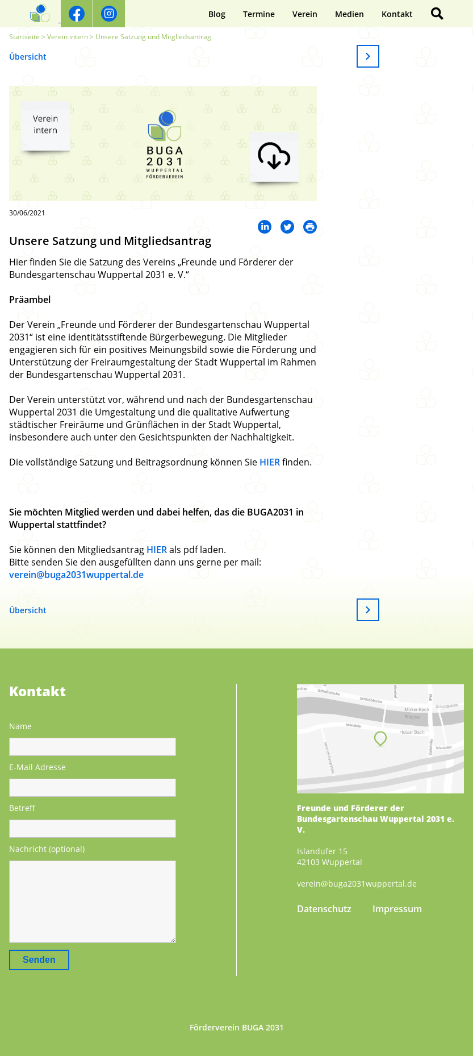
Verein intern (67, 36)
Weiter (368, 56)
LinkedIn (264, 227)
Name (20, 726)
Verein (304, 14)
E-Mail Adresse (37, 767)
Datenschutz (324, 909)
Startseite (24, 36)
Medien (349, 14)
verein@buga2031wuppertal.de (76, 574)
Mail (310, 227)
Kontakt (397, 14)
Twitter (287, 227)
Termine (259, 14)
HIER (269, 462)
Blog (216, 14)
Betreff (22, 808)
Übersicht (28, 56)
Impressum (397, 909)
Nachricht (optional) (47, 848)
